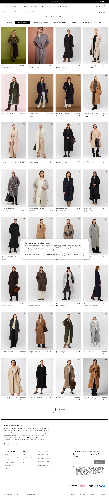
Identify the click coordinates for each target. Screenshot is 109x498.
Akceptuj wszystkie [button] (74, 254)
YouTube (83, 494)
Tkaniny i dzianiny (26, 457)
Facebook (73, 494)
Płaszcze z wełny (22, 22)
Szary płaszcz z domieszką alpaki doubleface (89, 257)
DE (34, 494)
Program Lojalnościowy (11, 457)
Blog (22, 462)
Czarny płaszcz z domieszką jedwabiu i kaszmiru (90, 210)
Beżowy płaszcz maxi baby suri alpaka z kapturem (90, 67)
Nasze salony (8, 465)
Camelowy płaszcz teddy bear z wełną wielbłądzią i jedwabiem (91, 115)
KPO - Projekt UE (26, 494)
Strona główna (8, 11)
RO (41, 494)
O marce (23, 454)
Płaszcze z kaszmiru (59, 22)
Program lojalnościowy (54, 1)
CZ (37, 494)
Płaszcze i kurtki (19, 11)
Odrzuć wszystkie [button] (53, 254)
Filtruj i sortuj (89, 22)
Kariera (23, 459)
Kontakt (7, 454)
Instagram (93, 494)
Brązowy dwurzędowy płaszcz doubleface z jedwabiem (8, 305)
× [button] (85, 240)
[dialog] (54, 249)
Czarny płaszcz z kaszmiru (36, 397)
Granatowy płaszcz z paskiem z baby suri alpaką (35, 115)
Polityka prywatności (44, 458)
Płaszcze (28, 11)
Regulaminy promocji (44, 461)
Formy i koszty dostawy (11, 459)
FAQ (6, 468)
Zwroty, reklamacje (10, 462)
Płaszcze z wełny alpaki (40, 22)
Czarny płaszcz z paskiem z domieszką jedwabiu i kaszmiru (9, 257)
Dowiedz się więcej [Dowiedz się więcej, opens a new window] (48, 250)
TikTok (103, 494)
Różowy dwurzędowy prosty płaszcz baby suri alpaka (9, 162)
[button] (93, 6)
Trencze (73, 22)
